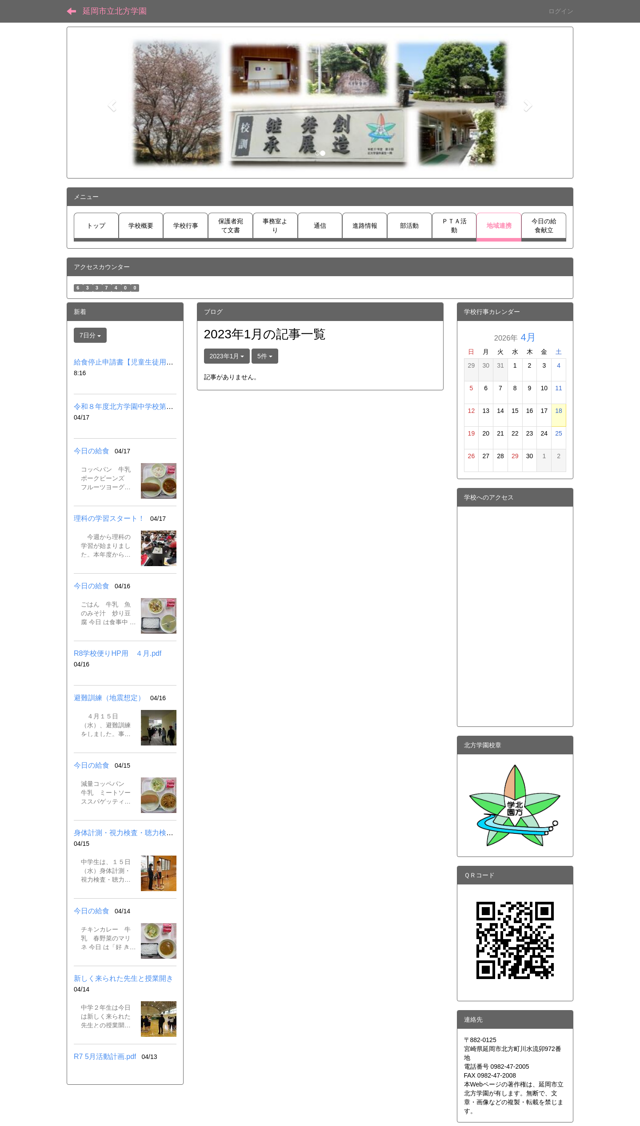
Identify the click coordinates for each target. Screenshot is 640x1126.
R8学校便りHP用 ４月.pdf (117, 653)
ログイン (560, 11)
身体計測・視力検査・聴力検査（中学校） (141, 833)
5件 (264, 356)
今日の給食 (91, 451)
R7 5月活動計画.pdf (105, 1056)
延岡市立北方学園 (115, 11)
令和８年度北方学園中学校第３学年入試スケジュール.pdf (165, 406)
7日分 (90, 335)
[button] (111, 102)
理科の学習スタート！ (109, 518)
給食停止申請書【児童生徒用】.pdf (129, 362)
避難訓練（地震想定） (109, 698)
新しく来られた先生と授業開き (123, 978)
